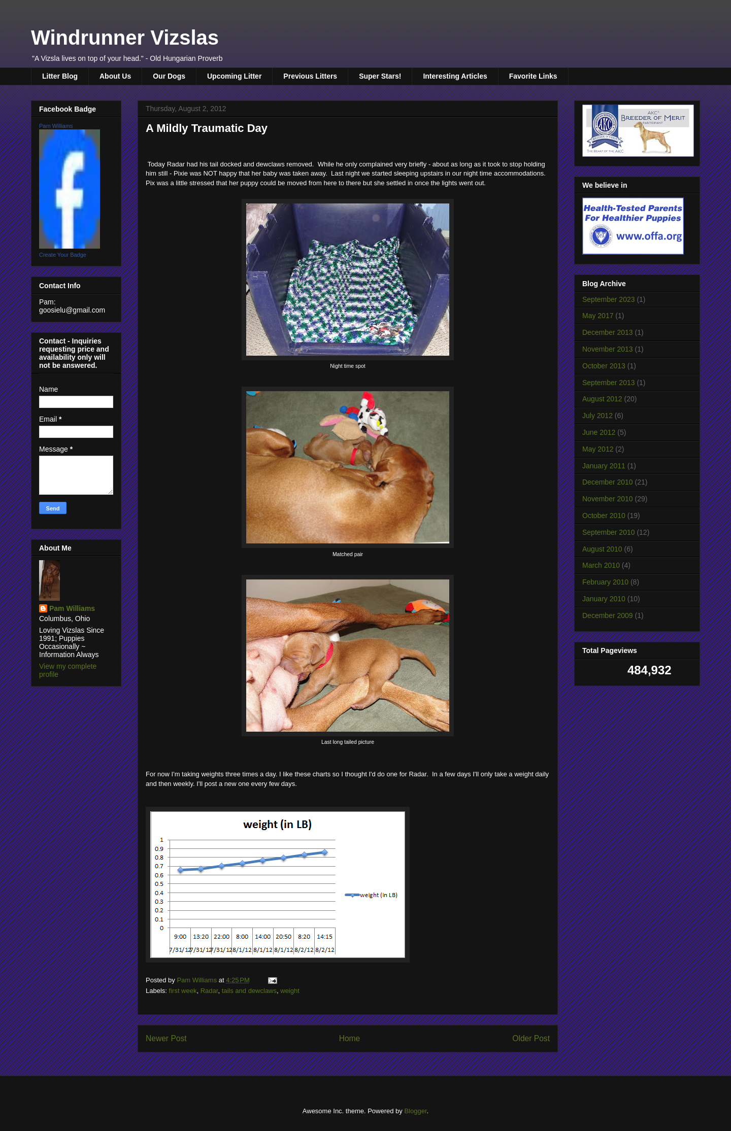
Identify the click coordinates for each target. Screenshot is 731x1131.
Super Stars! (380, 76)
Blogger (415, 1111)
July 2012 (597, 416)
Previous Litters (310, 76)
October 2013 (603, 366)
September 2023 (608, 299)
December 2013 (607, 332)
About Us (115, 76)
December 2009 (607, 615)
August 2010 (602, 549)
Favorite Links (533, 76)
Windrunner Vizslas (125, 37)
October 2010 (603, 515)
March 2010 (601, 565)
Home (349, 1038)
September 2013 (608, 383)
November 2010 (607, 499)
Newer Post (166, 1038)
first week (183, 991)
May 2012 (597, 449)
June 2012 (598, 432)
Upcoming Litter (234, 76)
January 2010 (603, 599)
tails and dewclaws (249, 991)
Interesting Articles (455, 76)
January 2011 (603, 466)
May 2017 (597, 316)
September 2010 (608, 532)
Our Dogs (169, 76)
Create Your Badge (62, 255)
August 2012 (602, 399)
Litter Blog (60, 76)
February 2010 (605, 582)
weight (290, 991)
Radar (209, 991)
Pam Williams (56, 126)
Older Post (531, 1038)
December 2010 (607, 482)
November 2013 (607, 349)
